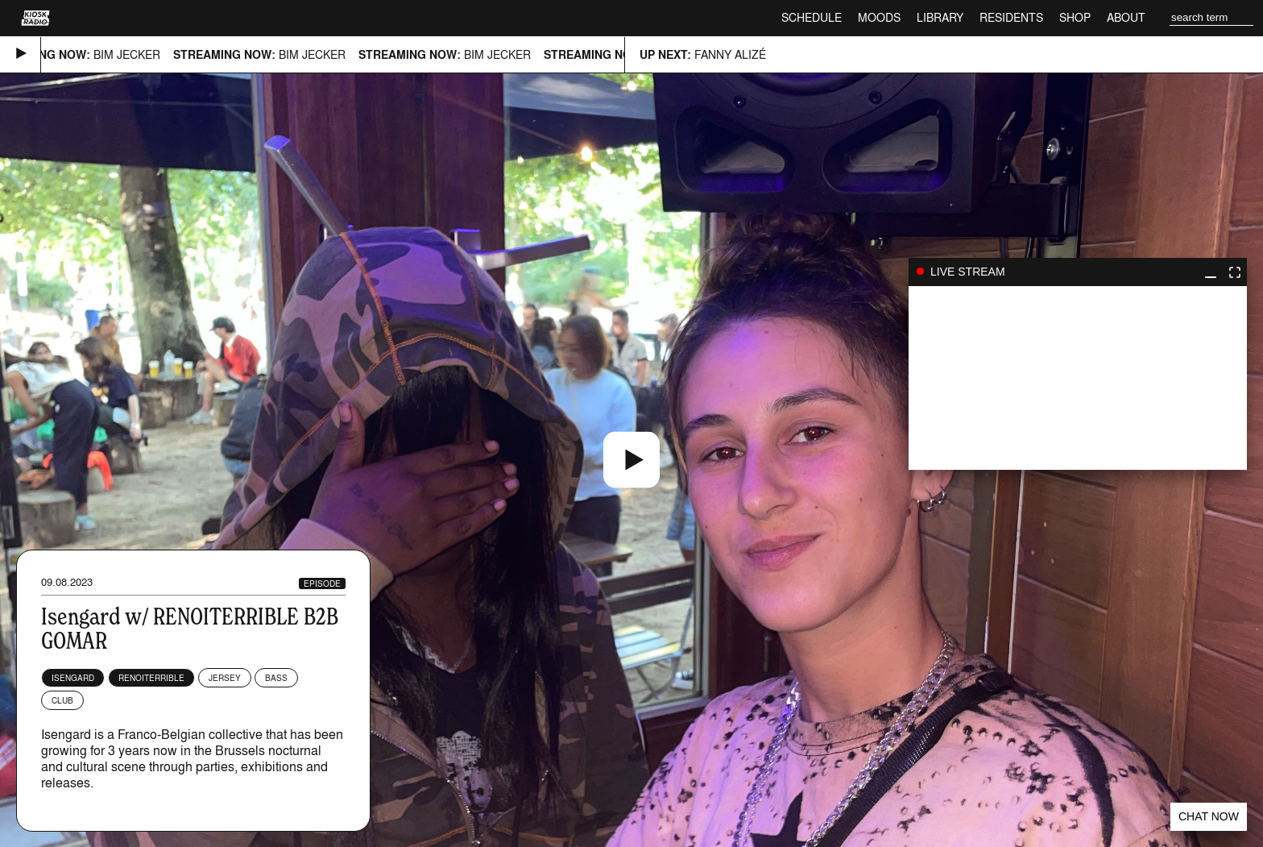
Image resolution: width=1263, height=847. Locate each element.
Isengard (73, 677)
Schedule (811, 17)
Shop (1075, 17)
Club (62, 700)
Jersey (225, 677)
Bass (276, 677)
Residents (1011, 17)
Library (940, 17)
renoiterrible (151, 677)
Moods (879, 17)
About (1126, 17)
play (1078, 378)
